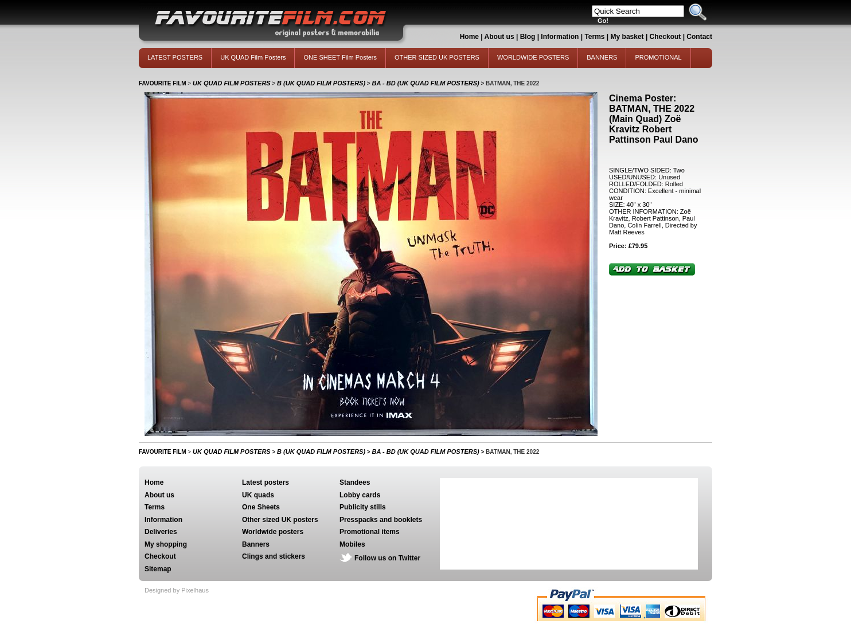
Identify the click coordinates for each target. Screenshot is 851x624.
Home (469, 37)
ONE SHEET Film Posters (340, 57)
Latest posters (265, 482)
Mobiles (352, 544)
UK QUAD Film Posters (253, 57)
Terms (594, 37)
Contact (699, 37)
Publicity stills (362, 507)
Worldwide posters (272, 532)
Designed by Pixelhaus (177, 590)
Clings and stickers (273, 556)
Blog (528, 37)
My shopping (166, 544)
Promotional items (369, 532)
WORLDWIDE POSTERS (533, 57)
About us (499, 37)
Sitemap (158, 569)
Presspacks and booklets (380, 520)
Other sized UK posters (280, 520)
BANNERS (602, 57)
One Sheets (261, 507)
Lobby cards (359, 495)
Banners (256, 544)
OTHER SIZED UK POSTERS (437, 57)
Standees (354, 482)
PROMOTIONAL (658, 57)
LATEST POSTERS (174, 57)
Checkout (666, 37)
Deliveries (161, 532)
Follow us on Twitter (387, 558)
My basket (627, 37)
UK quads (258, 495)
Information (560, 37)
